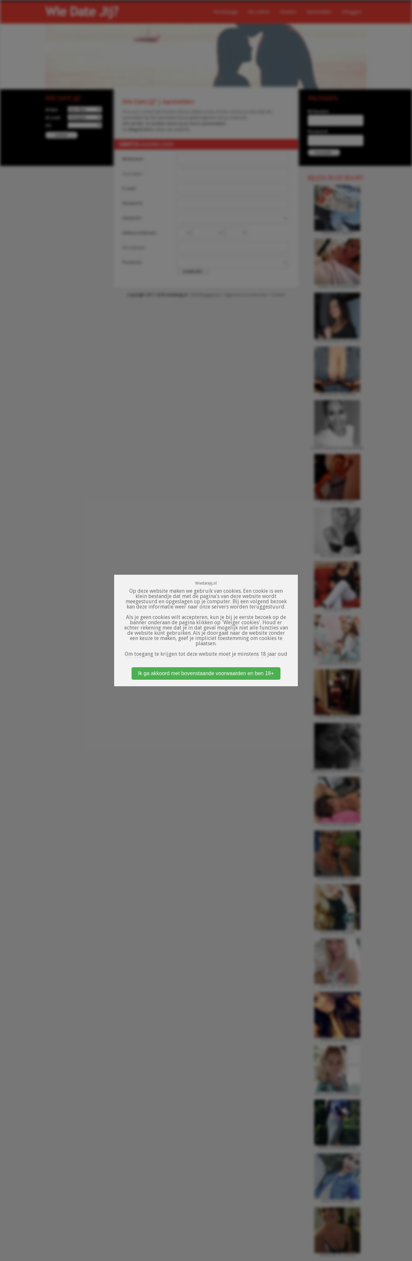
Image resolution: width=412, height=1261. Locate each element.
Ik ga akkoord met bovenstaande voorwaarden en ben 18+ (206, 673)
